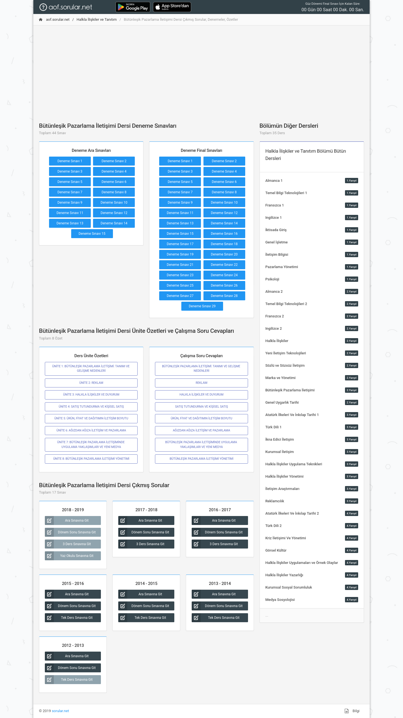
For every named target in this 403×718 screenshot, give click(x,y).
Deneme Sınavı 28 (224, 296)
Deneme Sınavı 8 (113, 192)
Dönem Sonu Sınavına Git (70, 532)
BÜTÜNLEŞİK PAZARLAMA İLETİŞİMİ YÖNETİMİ (201, 459)
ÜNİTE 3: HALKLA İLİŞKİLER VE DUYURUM (91, 394)
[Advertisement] (201, 69)
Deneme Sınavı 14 (114, 223)
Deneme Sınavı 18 (224, 244)
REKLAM (201, 383)
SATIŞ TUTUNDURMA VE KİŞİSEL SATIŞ (201, 406)
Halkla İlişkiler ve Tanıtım (97, 19)
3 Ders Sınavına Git (68, 544)
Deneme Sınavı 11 (70, 213)
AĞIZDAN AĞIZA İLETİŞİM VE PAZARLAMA (201, 430)
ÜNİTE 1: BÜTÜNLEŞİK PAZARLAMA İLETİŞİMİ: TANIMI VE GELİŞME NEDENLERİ (91, 368)
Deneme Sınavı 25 (180, 285)
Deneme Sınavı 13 (70, 223)
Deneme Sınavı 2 (113, 161)
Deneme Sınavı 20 (224, 254)
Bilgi (352, 711)
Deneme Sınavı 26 (224, 285)
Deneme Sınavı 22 (224, 265)
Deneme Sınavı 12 (114, 213)
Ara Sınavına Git (67, 520)
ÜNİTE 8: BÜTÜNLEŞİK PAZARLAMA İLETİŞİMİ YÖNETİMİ (91, 459)
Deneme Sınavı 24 (224, 275)
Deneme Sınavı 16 (224, 234)
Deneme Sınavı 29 (202, 306)
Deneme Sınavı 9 (69, 203)
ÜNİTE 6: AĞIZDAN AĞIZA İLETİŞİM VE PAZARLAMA (91, 430)
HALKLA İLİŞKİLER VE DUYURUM (202, 394)
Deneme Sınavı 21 (180, 265)
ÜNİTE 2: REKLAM (91, 383)
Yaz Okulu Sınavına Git (69, 555)
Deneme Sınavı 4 (113, 171)
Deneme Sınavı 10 (114, 203)
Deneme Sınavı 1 (69, 161)
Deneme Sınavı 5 (69, 182)
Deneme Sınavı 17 (180, 244)
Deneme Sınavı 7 (69, 192)
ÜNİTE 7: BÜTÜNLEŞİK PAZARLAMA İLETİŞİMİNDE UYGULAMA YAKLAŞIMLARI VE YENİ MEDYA (91, 444)
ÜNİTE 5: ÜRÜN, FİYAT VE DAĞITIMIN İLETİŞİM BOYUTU (91, 418)
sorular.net (60, 711)
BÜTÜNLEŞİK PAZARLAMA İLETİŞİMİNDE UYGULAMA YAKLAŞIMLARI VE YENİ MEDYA (201, 444)
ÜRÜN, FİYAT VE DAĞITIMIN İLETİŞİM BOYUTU (201, 418)
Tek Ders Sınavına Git (68, 617)
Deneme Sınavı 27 (180, 296)
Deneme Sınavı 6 (113, 182)
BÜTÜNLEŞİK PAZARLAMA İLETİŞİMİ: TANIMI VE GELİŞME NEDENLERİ (201, 368)
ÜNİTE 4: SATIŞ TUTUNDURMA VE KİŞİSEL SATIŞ (91, 406)
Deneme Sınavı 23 (180, 275)
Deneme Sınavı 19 (180, 254)
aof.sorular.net (54, 19)
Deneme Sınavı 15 (91, 234)
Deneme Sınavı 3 (69, 171)
